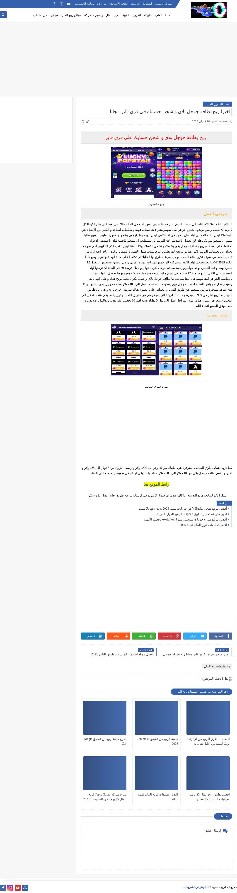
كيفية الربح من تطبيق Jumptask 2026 (157, 741)
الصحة (169, 15)
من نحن (101, 3)
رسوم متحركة (93, 15)
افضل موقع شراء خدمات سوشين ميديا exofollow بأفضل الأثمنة (185, 519)
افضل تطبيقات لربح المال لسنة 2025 (203, 525)
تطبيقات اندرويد (142, 15)
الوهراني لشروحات (194, 887)
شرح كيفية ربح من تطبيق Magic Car (105, 741)
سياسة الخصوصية (84, 3)
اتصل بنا (147, 3)
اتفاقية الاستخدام (118, 3)
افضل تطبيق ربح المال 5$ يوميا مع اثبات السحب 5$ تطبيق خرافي (210, 797)
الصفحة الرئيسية (164, 3)
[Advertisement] (118, 61)
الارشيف (135, 3)
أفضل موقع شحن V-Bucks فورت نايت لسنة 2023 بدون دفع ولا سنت (182, 508)
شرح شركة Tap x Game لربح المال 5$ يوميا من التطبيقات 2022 (105, 797)
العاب (158, 15)
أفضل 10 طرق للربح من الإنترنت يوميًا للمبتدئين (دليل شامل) (208, 741)
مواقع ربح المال (71, 15)
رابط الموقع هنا (156, 484)
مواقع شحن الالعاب (46, 15)
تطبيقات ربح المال (117, 15)
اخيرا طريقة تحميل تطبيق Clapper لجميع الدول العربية (192, 514)
